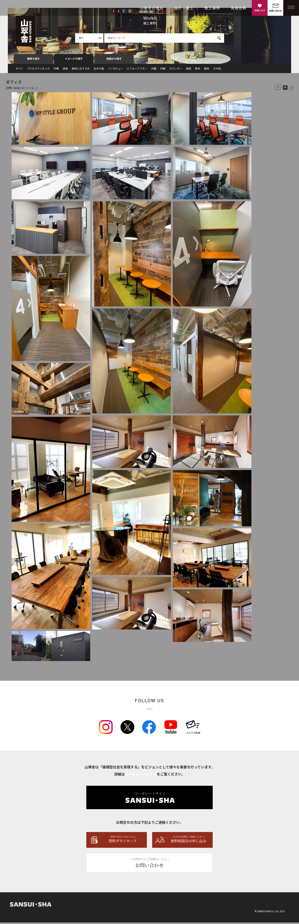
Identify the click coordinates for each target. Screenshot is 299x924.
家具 (197, 70)
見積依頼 (239, 8)
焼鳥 (65, 70)
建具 (206, 70)
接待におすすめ (81, 70)
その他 (217, 70)
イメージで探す (74, 60)
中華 (56, 70)
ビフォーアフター (137, 70)
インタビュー (115, 70)
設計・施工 (184, 8)
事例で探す (33, 60)
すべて (19, 70)
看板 (188, 70)
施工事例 (212, 8)
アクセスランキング (38, 70)
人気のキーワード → (119, 46)
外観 (162, 70)
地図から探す (114, 60)
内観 (153, 70)
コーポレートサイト (141, 776)
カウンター (175, 70)
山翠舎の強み (152, 8)
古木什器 (99, 70)
